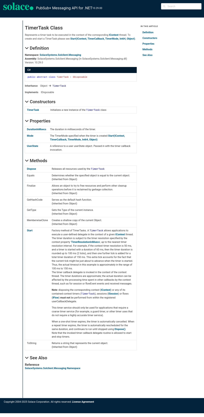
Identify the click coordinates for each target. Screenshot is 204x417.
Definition (147, 32)
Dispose (31, 168)
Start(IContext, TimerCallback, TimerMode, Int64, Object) (102, 38)
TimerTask (33, 109)
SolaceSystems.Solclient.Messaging (60, 54)
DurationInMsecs (36, 129)
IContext (114, 34)
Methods (147, 49)
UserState (32, 146)
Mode (30, 135)
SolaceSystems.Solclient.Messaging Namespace (52, 368)
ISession (113, 293)
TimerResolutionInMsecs (85, 241)
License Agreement (83, 401)
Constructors (149, 38)
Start (30, 230)
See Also (147, 55)
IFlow (56, 297)
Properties (148, 43)
